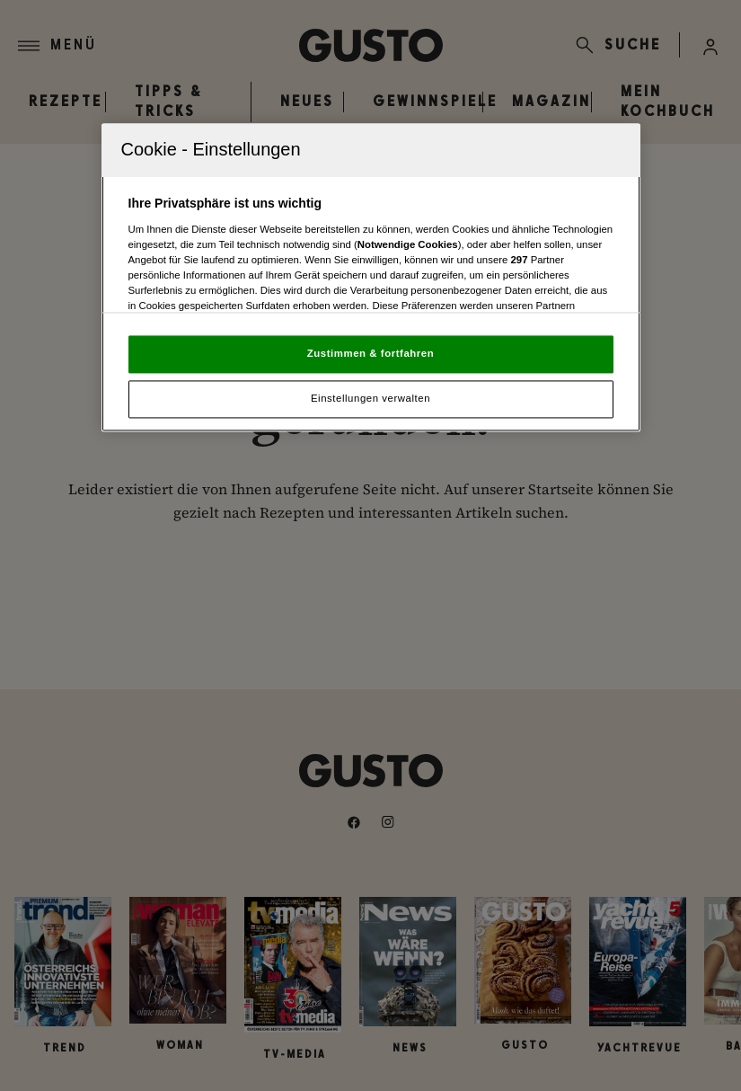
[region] (370, 278)
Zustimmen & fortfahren (370, 354)
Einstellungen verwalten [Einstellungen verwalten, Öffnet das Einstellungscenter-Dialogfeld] (370, 398)
